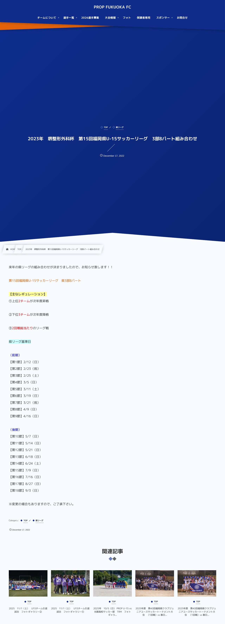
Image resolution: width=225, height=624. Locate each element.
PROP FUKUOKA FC (112, 7)
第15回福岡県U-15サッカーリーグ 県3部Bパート (45, 280)
